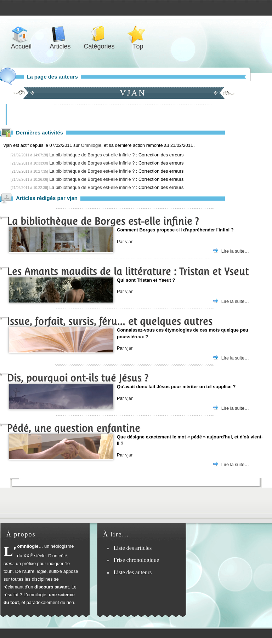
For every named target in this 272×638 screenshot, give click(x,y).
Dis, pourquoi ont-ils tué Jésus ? (77, 378)
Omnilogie (91, 145)
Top (138, 34)
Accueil (21, 34)
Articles (60, 34)
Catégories (99, 34)
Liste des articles (133, 548)
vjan (129, 241)
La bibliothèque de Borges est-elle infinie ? (92, 154)
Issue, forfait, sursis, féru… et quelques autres (109, 321)
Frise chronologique (136, 560)
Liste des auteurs (133, 572)
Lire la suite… (235, 251)
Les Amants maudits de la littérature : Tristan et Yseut (128, 271)
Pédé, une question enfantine (73, 428)
